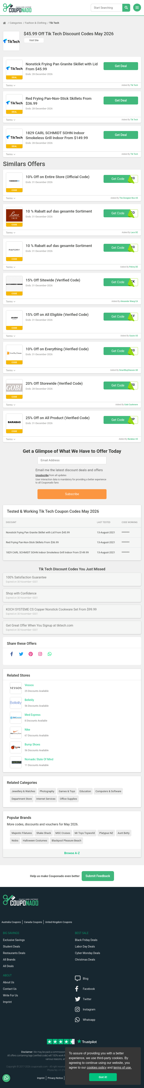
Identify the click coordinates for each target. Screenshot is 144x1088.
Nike (27, 729)
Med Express (32, 714)
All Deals (8, 966)
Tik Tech (54, 22)
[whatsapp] (49, 654)
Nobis (15, 840)
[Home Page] (6, 23)
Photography (47, 791)
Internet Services (45, 798)
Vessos (29, 685)
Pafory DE (133, 267)
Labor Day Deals (85, 946)
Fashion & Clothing (35, 22)
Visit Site (34, 40)
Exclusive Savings (14, 940)
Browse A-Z (72, 853)
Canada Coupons (33, 922)
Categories (16, 22)
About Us (8, 982)
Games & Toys (67, 791)
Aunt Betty (124, 833)
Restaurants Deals (14, 953)
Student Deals (11, 946)
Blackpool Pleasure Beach (66, 840)
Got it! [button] (103, 1077)
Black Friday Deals (86, 940)
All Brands (9, 959)
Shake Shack (43, 833)
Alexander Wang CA (129, 301)
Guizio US (133, 336)
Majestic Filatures (22, 833)
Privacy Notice (55, 1078)
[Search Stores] (126, 8)
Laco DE (134, 232)
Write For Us (10, 995)
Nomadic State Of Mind (39, 759)
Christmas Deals (85, 959)
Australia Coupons (11, 922)
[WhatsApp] (7, 1078)
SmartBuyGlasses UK (128, 370)
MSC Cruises (62, 833)
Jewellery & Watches (23, 791)
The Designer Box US (128, 198)
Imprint (7, 1002)
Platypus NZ (106, 833)
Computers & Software (108, 791)
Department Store (22, 798)
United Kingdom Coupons (58, 922)
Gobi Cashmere (131, 404)
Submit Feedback (98, 876)
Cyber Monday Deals (87, 953)
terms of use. (122, 1067)
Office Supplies (68, 798)
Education (85, 791)
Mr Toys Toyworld (85, 833)
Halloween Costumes (35, 840)
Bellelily (29, 700)
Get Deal (121, 66)
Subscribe (72, 494)
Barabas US (133, 439)
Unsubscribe (42, 475)
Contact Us (10, 988)
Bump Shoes (32, 744)
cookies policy (97, 1067)
